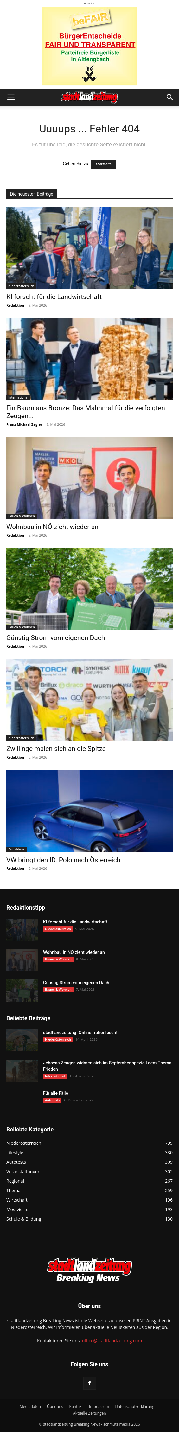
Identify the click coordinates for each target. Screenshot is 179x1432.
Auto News (16, 849)
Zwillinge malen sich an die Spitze (56, 749)
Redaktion (15, 305)
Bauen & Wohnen (21, 516)
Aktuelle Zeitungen (89, 1413)
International (18, 397)
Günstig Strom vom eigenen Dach (55, 638)
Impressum (99, 1406)
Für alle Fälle (55, 1093)
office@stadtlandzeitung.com (112, 1341)
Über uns (55, 1406)
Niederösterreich (21, 286)
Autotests (52, 1100)
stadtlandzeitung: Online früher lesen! (80, 1032)
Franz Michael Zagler (24, 424)
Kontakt (76, 1406)
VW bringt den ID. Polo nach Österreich (63, 860)
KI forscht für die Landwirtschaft (54, 297)
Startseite (104, 164)
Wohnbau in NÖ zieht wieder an (52, 527)
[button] (11, 97)
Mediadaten (30, 1406)
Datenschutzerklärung (134, 1406)
